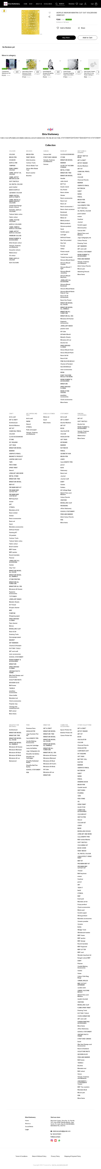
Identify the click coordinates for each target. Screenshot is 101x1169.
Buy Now (66, 38)
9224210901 (57, 1134)
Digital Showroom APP (60, 1165)
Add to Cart (87, 38)
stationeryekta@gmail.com (61, 1131)
